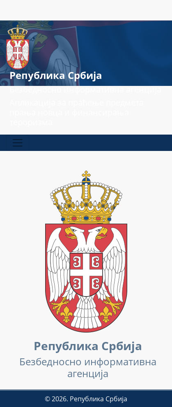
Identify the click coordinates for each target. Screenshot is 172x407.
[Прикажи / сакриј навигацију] (17, 143)
